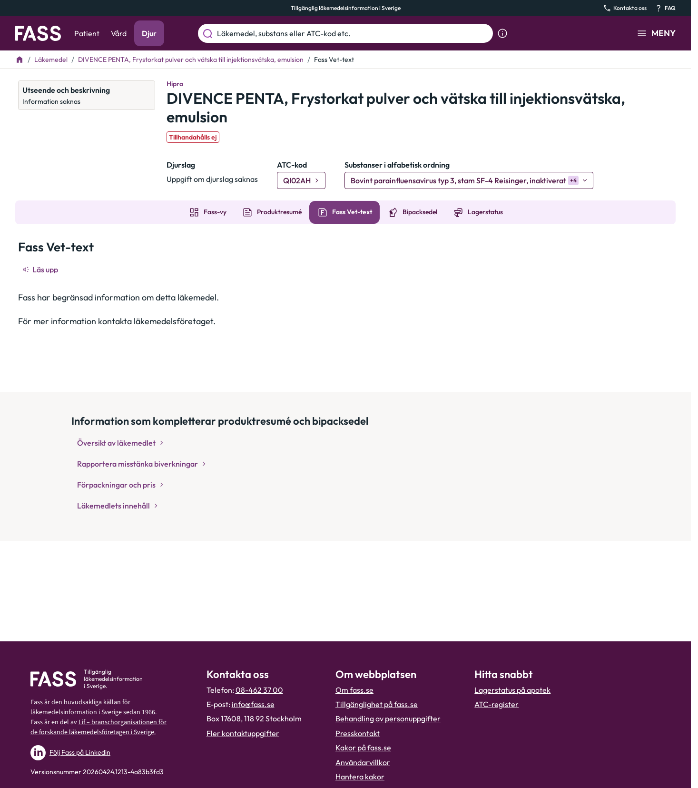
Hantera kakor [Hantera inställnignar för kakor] (359, 776)
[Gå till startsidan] (38, 33)
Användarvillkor (362, 762)
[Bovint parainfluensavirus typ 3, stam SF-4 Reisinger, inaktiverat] (468, 180)
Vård (119, 33)
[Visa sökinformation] (502, 33)
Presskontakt (357, 733)
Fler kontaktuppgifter (242, 733)
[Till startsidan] (19, 59)
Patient (86, 33)
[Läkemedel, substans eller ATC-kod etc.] (353, 33)
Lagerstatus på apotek (512, 690)
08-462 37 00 (259, 690)
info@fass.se (253, 704)
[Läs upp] (41, 269)
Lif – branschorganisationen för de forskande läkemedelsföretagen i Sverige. (98, 727)
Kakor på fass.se (363, 747)
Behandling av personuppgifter (388, 718)
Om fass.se (354, 690)
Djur (149, 33)
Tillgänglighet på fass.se (376, 704)
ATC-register (496, 704)
